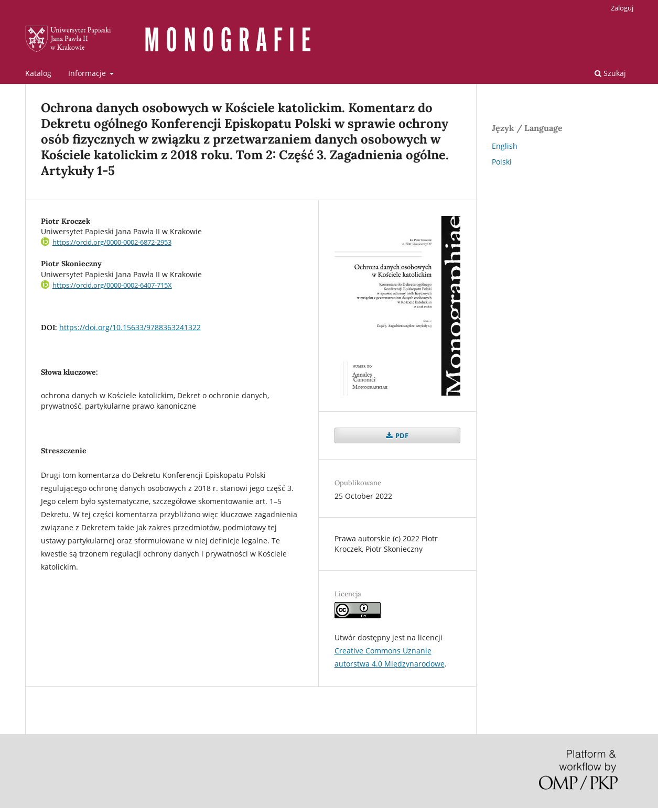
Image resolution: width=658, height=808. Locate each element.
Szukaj (610, 73)
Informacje (88, 73)
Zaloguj (622, 8)
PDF (401, 435)
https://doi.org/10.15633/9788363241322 (130, 327)
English (504, 146)
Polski (502, 162)
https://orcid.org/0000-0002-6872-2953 (111, 242)
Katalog (38, 73)
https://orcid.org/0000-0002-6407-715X (112, 285)
